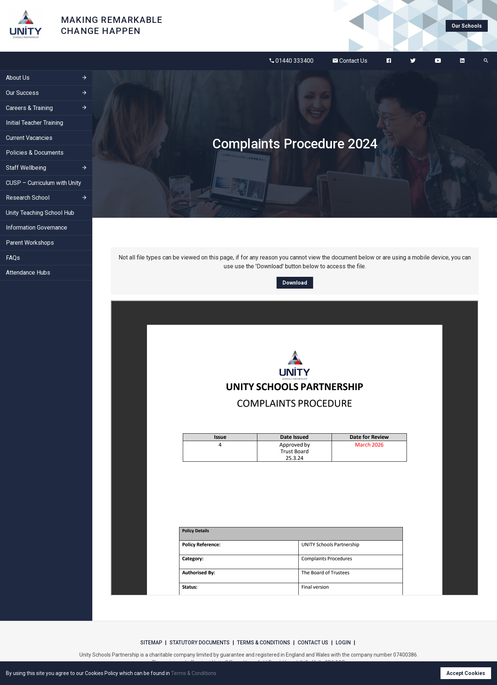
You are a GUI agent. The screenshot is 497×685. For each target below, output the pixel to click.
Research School (27, 197)
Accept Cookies (465, 673)
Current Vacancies (29, 137)
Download (294, 283)
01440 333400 (291, 60)
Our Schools (467, 26)
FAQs (13, 257)
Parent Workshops (30, 242)
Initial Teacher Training (34, 122)
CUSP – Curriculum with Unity (43, 182)
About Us (18, 77)
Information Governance (36, 227)
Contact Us (350, 60)
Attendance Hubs (28, 272)
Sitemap (151, 643)
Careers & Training (29, 107)
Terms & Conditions (263, 643)
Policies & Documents (35, 152)
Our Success (22, 92)
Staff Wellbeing (26, 167)
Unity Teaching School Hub (40, 212)
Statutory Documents (199, 643)
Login (343, 643)
